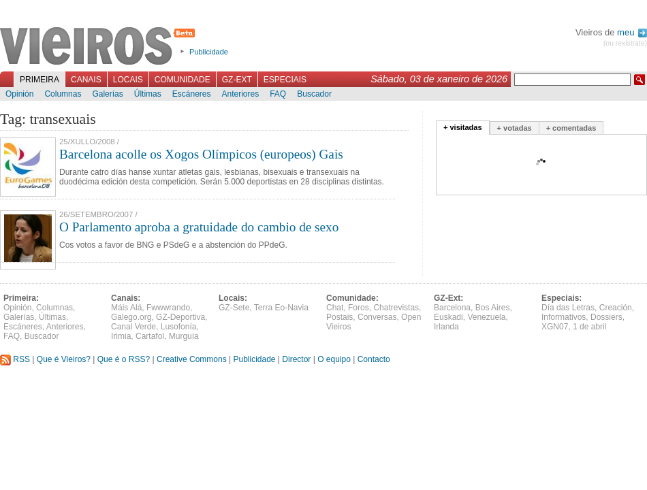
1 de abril (589, 326)
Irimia (121, 336)
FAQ (278, 94)
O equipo (334, 359)
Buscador (314, 94)
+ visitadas (462, 127)
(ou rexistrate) (625, 43)
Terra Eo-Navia (281, 307)
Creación (615, 307)
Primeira (39, 79)
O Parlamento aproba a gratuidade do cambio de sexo (198, 227)
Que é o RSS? (123, 359)
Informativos (563, 317)
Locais (128, 79)
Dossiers (606, 317)
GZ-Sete (234, 307)
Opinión (19, 94)
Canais (86, 79)
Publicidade (208, 52)
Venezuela (486, 317)
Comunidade (182, 79)
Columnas (62, 94)
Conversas (377, 317)
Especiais (285, 79)
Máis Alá (126, 307)
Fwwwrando (168, 307)
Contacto (374, 359)
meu (632, 32)
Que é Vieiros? (64, 359)
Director (296, 359)
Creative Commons (192, 359)
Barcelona (452, 307)
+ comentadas (571, 128)
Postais (339, 317)
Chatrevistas (396, 307)
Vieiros (100, 47)
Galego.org (131, 317)
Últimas (147, 94)
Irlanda (446, 326)
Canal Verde (133, 326)
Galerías (107, 94)
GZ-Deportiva (180, 317)
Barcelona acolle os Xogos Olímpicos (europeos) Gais (201, 154)
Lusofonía (179, 326)
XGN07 (554, 326)
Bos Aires (492, 307)
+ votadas (514, 128)
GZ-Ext (237, 79)
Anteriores (240, 94)
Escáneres (191, 94)
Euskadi (448, 317)
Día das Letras (568, 307)
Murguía (184, 336)
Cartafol (150, 336)
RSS (15, 359)
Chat (334, 307)
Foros (358, 307)
